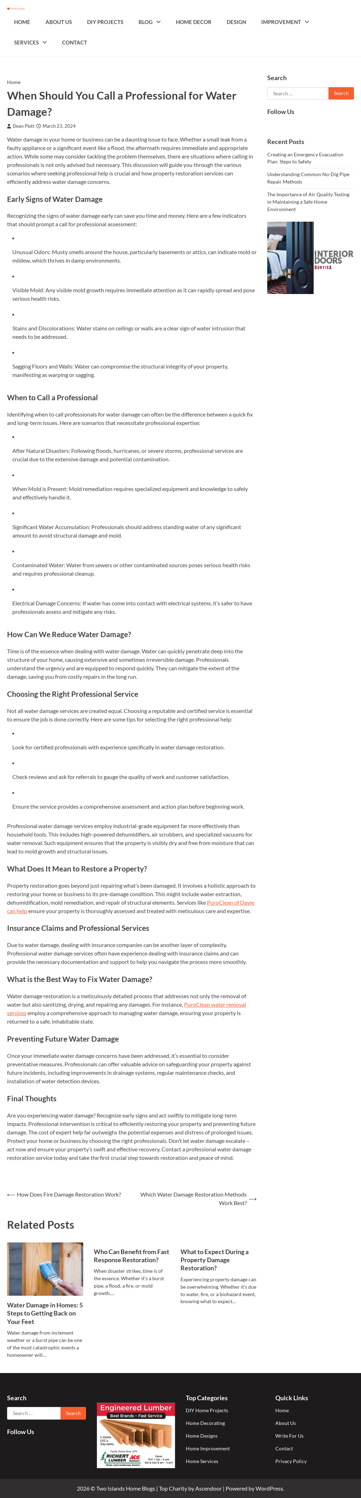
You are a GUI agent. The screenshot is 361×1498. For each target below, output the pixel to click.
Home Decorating (205, 1423)
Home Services (202, 1461)
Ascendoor (208, 1488)
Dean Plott (21, 126)
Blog (146, 22)
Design (236, 22)
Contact (74, 42)
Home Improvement (208, 1448)
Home (22, 22)
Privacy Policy (291, 1461)
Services (26, 42)
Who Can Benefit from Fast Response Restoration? (131, 1256)
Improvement (281, 22)
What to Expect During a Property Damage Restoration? (214, 1260)
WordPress (269, 1488)
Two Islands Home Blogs (125, 1488)
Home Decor (194, 22)
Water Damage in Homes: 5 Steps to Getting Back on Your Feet (45, 1313)
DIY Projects (105, 22)
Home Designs (202, 1436)
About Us (58, 22)
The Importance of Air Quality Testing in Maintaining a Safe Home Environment (308, 201)
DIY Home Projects (207, 1410)
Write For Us (289, 1436)
